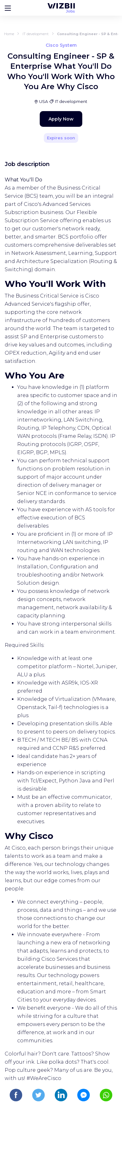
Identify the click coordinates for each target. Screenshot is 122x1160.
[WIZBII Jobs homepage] (61, 8)
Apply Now (61, 119)
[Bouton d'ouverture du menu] (8, 8)
